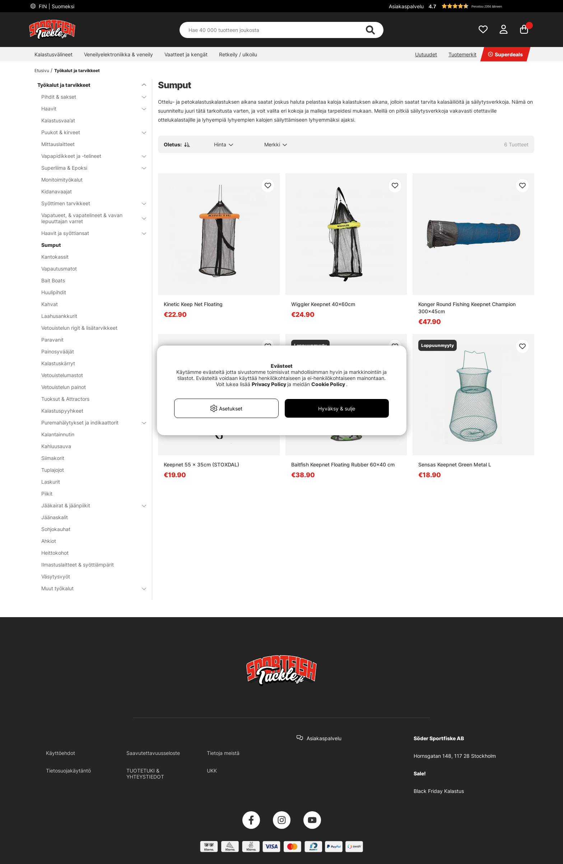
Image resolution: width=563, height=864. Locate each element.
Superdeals (505, 54)
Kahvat (49, 304)
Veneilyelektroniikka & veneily (118, 54)
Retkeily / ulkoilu (238, 54)
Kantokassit (55, 257)
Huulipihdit (53, 292)
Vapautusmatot (59, 269)
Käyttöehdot (60, 753)
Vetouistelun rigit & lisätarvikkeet (79, 328)
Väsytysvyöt (55, 576)
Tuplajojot (52, 470)
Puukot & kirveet (89, 132)
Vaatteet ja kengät (186, 54)
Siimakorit (52, 458)
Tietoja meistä (223, 753)
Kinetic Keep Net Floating (193, 304)
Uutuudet (426, 54)
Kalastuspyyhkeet (62, 411)
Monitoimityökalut (62, 180)
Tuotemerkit (462, 54)
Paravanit (52, 340)
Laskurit (50, 482)
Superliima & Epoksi (89, 168)
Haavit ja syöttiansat (89, 233)
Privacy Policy (269, 384)
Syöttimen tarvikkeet (89, 203)
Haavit (89, 108)
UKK (212, 770)
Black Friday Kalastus (439, 791)
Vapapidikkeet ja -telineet (89, 156)
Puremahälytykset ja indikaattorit (89, 422)
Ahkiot (48, 541)
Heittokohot (55, 553)
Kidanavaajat (56, 191)
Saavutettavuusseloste (153, 753)
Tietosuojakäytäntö (68, 770)
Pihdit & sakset (89, 97)
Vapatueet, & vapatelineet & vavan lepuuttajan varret (89, 218)
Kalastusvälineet (53, 54)
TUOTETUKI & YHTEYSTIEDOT (145, 773)
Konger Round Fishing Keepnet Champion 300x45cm (467, 307)
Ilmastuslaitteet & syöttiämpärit (77, 565)
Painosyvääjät (57, 351)
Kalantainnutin (57, 434)
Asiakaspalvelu (406, 6)
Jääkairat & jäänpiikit (89, 505)
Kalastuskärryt (58, 363)
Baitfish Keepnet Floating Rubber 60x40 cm (343, 464)
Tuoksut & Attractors (65, 399)
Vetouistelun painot (63, 387)
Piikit (46, 493)
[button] (480, 6)
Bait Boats (53, 280)
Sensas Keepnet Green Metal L (454, 464)
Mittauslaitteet (58, 144)
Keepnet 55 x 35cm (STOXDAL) (201, 464)
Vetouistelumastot (62, 375)
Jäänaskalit (54, 517)
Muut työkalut (89, 588)
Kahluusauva (56, 446)
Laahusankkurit (59, 316)
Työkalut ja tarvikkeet (77, 70)
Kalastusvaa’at (58, 120)
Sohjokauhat (55, 529)
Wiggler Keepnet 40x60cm (323, 304)
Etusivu (41, 70)
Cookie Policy (328, 384)
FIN (55, 6)
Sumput (51, 245)
